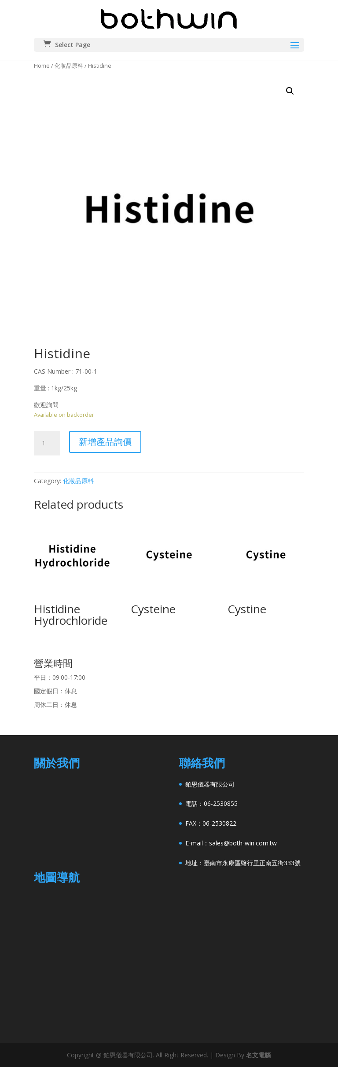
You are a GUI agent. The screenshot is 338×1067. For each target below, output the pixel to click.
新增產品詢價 (105, 442)
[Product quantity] (47, 443)
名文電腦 (258, 1055)
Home (42, 65)
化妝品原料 (69, 65)
